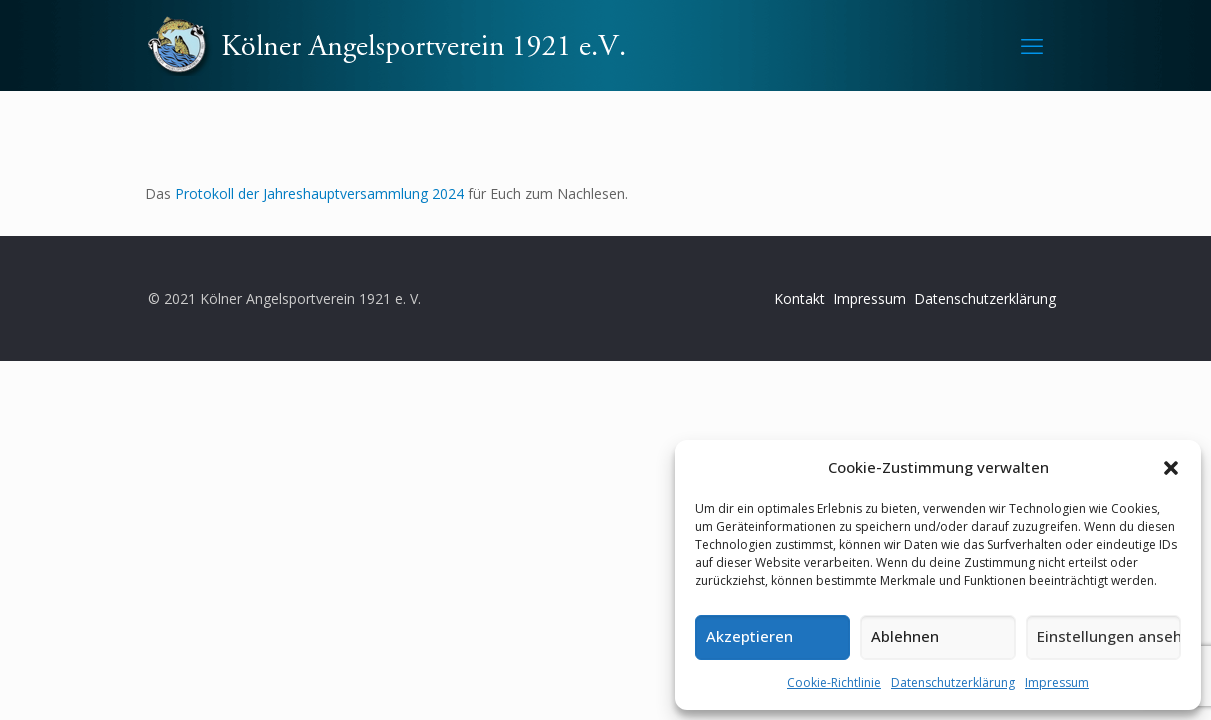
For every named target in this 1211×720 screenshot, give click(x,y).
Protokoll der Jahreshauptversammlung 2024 (317, 193)
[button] (1171, 468)
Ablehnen (905, 636)
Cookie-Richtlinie (834, 682)
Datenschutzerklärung (953, 682)
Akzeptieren (749, 636)
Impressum (1057, 682)
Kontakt (799, 298)
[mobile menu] (1032, 45)
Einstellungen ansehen (1109, 636)
